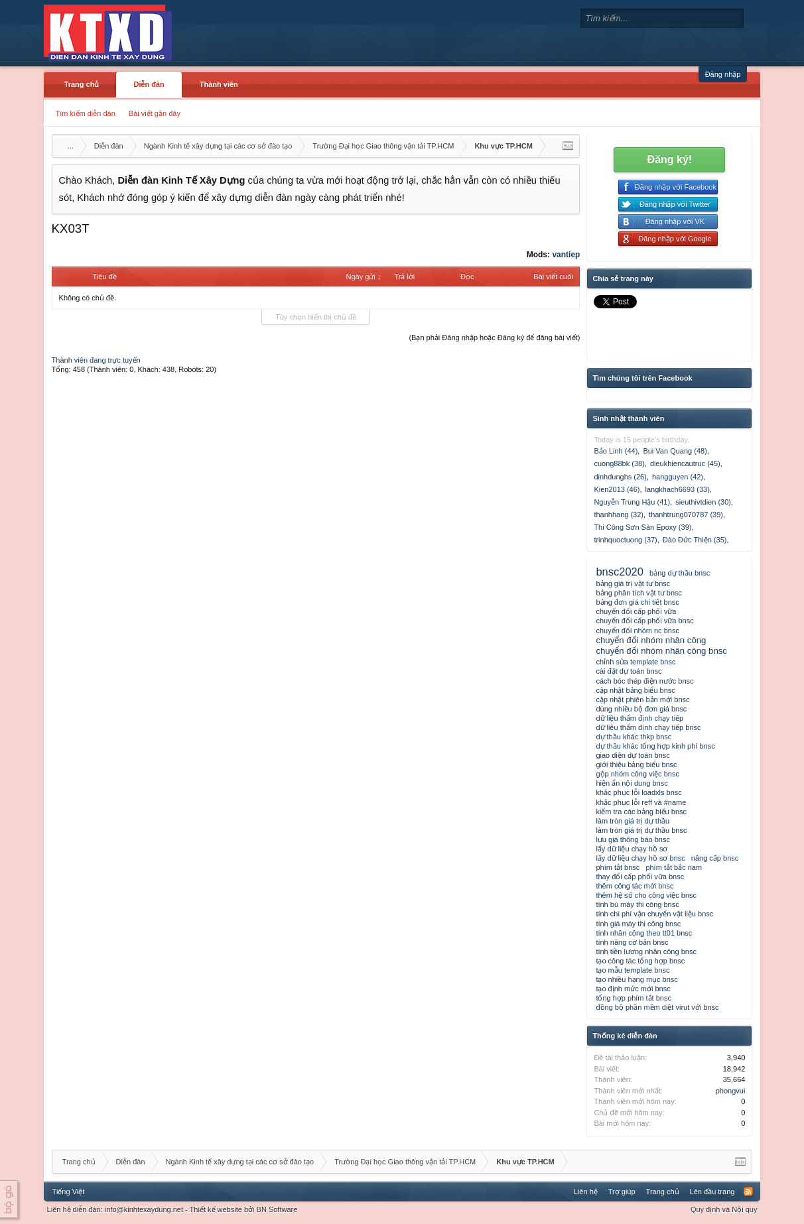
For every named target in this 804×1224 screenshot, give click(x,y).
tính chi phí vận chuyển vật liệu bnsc (654, 914)
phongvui (731, 1091)
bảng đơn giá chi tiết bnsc (637, 602)
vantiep (566, 254)
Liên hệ (586, 1191)
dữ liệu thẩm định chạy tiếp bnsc (648, 727)
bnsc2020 (619, 572)
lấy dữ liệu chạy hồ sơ (631, 849)
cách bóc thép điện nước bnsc (644, 681)
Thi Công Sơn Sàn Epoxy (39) (642, 527)
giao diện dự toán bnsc (632, 755)
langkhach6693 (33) (677, 489)
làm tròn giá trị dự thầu (632, 821)
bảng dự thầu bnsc (679, 573)
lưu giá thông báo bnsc (633, 839)
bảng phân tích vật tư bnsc (639, 593)
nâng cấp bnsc (714, 858)
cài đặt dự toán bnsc (628, 671)
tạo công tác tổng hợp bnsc (640, 961)
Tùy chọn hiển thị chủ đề (315, 317)
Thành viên (219, 84)
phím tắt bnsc (617, 867)
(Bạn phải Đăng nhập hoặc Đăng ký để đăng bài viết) (494, 337)
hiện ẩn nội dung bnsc (631, 783)
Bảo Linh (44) (615, 451)
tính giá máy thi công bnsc (638, 924)
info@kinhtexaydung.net (144, 1209)
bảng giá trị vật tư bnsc (633, 583)
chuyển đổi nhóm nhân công (651, 640)
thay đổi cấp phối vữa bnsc (640, 877)
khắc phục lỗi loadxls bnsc (638, 792)
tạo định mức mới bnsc (633, 989)
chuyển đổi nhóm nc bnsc (637, 631)
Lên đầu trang (712, 1191)
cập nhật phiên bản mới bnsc (642, 700)
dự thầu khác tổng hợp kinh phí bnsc (655, 746)
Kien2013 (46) (616, 489)
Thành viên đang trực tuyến (96, 360)
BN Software (277, 1209)
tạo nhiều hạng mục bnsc (636, 979)
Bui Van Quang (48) (674, 451)
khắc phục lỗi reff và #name (641, 802)
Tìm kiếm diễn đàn (85, 113)
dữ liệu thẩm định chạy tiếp (639, 718)
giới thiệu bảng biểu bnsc (636, 764)
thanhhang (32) (618, 515)
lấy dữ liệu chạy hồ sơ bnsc (640, 858)
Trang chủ (82, 84)
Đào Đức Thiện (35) (695, 540)
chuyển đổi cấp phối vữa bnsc (644, 621)
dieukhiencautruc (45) (685, 463)
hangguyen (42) (677, 477)
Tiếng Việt (68, 1191)
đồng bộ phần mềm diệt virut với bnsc (657, 1007)
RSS (748, 1191)
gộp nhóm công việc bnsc (637, 774)
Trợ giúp (622, 1191)
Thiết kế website (216, 1209)
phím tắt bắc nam (673, 867)
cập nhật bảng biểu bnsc (635, 690)
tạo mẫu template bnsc (632, 970)
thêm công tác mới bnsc (634, 886)
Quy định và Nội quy (724, 1209)
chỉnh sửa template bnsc (635, 662)
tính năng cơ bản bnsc (632, 942)
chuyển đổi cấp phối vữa (636, 611)
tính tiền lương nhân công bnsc (646, 951)
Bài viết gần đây (154, 113)
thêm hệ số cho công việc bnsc (646, 895)
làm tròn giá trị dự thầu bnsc (641, 830)
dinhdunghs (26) (620, 477)
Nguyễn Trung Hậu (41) (632, 502)
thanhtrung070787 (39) (686, 515)
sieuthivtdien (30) (703, 502)
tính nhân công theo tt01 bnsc (644, 933)
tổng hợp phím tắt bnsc (633, 998)
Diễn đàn (148, 84)
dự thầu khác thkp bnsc (633, 737)
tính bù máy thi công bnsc (637, 904)
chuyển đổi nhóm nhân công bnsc (661, 651)
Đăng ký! (670, 159)
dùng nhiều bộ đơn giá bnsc (641, 709)
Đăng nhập (723, 74)
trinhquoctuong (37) (625, 540)
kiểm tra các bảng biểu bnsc (641, 812)
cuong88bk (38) (619, 463)
